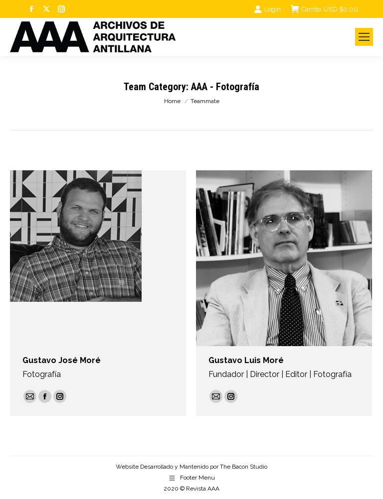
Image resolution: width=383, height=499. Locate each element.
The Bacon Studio (243, 466)
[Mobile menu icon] (364, 37)
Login (267, 9)
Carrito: (324, 9)
